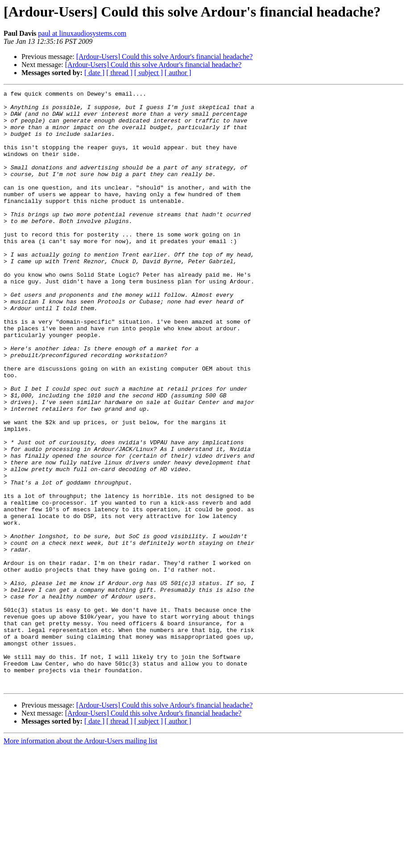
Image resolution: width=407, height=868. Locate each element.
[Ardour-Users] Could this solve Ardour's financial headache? (164, 56)
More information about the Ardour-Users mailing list (81, 860)
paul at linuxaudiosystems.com (82, 33)
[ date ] (94, 72)
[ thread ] (119, 72)
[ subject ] (148, 72)
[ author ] (178, 72)
